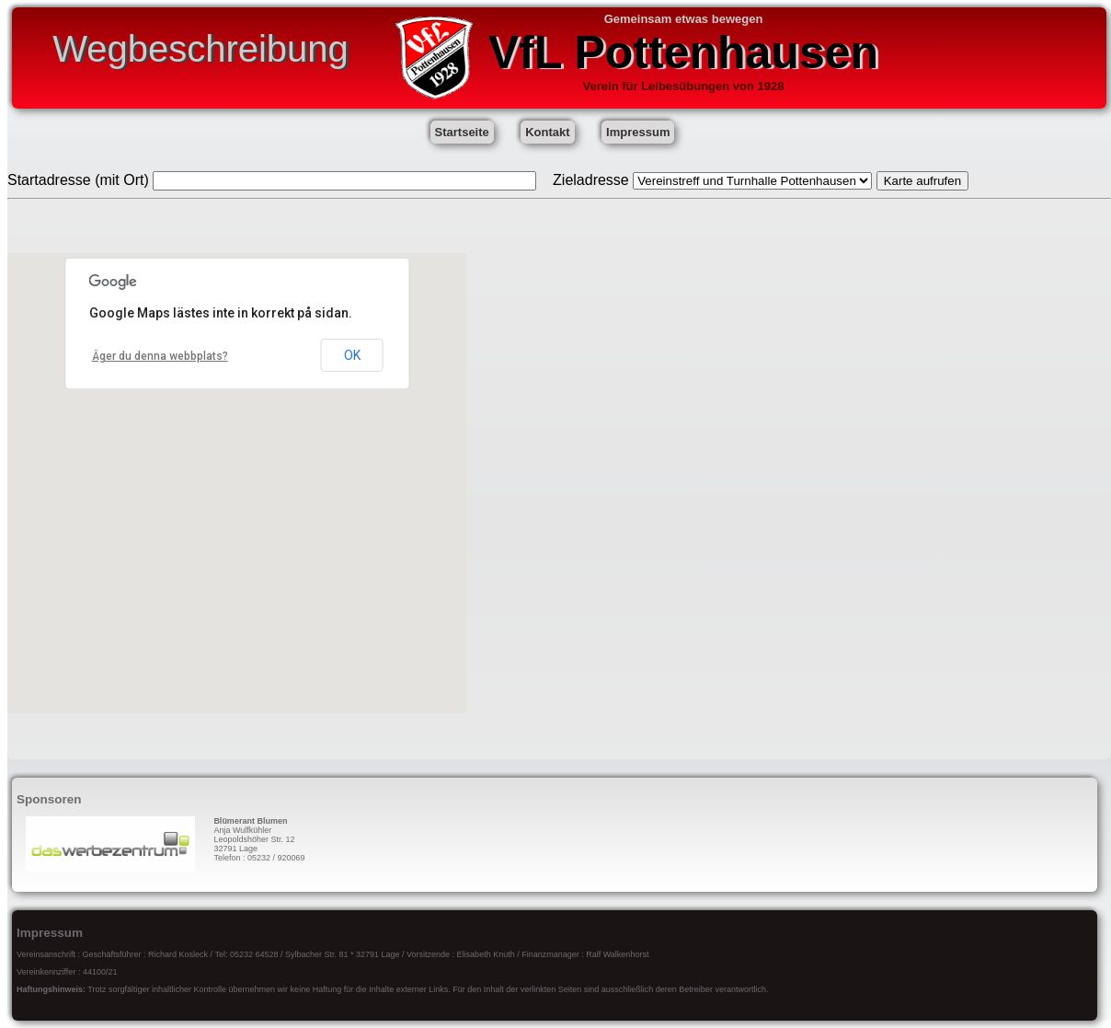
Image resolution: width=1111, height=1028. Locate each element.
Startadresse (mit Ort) (78, 180)
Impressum (638, 132)
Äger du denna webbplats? (160, 356)
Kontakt (547, 132)
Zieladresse (591, 180)
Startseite (462, 132)
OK (352, 355)
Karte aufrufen (922, 181)
